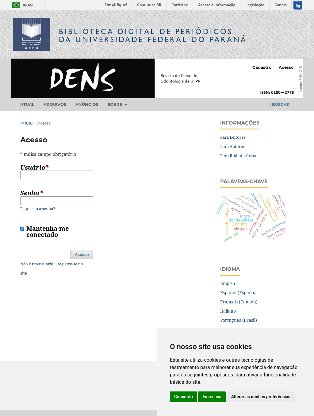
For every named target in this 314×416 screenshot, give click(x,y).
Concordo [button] (183, 396)
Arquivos (55, 104)
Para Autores (232, 146)
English (227, 283)
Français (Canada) (239, 302)
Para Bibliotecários (238, 155)
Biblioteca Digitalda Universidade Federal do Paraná (153, 35)
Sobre (116, 104)
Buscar (279, 104)
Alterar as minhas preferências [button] (260, 396)
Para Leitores (232, 137)
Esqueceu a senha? (37, 208)
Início (26, 123)
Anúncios (86, 104)
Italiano (228, 311)
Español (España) (238, 292)
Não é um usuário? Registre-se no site (51, 268)
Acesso (286, 67)
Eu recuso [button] (211, 396)
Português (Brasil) (238, 320)
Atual (27, 104)
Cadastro (262, 67)
